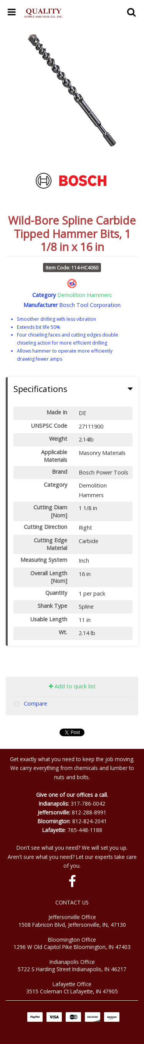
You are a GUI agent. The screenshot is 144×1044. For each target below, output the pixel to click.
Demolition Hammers (84, 295)
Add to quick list (72, 686)
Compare (29, 704)
